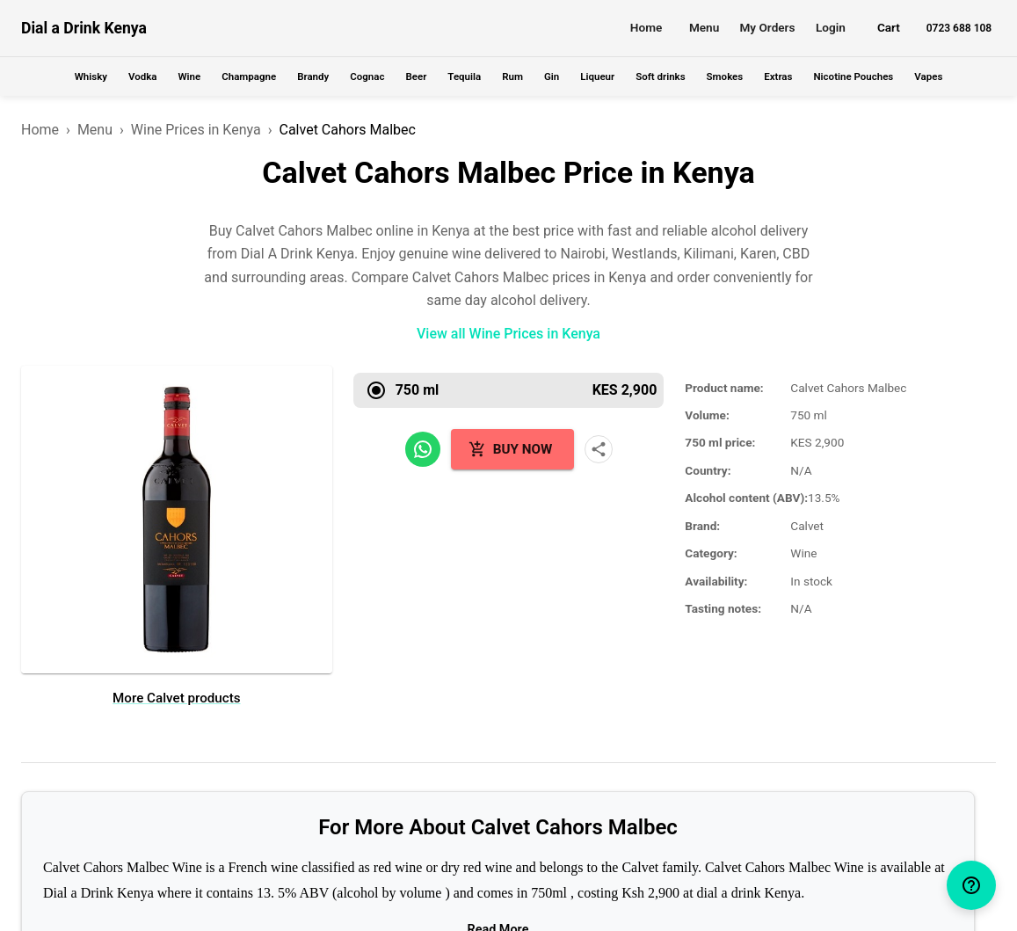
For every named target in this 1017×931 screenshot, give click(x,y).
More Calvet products (177, 698)
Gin (551, 76)
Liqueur (597, 76)
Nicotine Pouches (853, 76)
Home (646, 27)
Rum (512, 76)
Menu (704, 27)
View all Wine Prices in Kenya (508, 333)
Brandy (313, 76)
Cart (888, 27)
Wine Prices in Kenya (196, 129)
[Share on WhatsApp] (422, 449)
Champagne (249, 76)
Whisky (91, 76)
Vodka (142, 76)
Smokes (725, 76)
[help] (971, 885)
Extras (778, 76)
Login (831, 27)
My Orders (767, 27)
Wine (189, 76)
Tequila (464, 76)
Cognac (367, 76)
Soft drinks (660, 76)
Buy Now (510, 449)
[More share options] (599, 449)
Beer (415, 76)
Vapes (928, 76)
